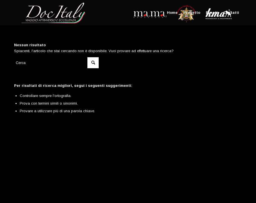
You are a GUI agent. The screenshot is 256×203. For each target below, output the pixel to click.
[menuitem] (172, 12)
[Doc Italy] (52, 12)
